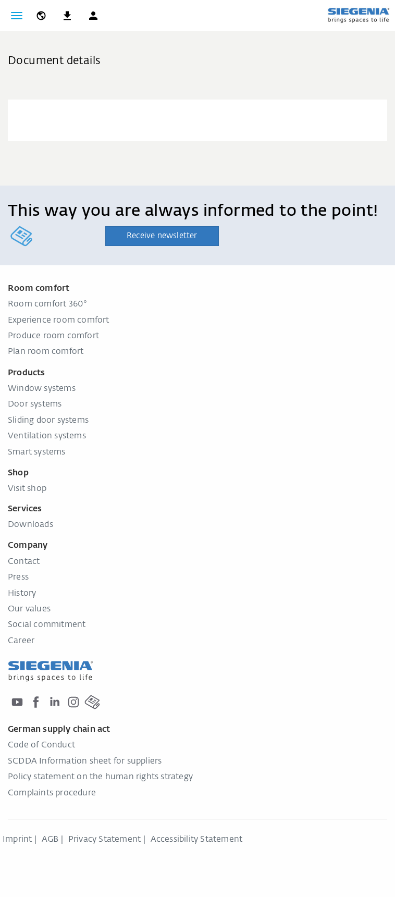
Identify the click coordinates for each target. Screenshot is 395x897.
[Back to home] (358, 15)
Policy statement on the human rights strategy (100, 777)
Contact (24, 562)
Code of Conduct (41, 745)
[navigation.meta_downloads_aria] (67, 16)
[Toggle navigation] (16, 16)
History (22, 593)
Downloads (30, 525)
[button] (93, 16)
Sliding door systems (48, 420)
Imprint (17, 839)
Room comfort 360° (47, 304)
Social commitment (46, 625)
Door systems (34, 404)
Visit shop (27, 489)
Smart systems (37, 452)
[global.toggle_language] (41, 16)
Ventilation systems (47, 436)
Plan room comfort (45, 352)
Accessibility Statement (197, 839)
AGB (50, 839)
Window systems (42, 389)
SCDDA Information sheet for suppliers (85, 761)
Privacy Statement (104, 839)
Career (21, 641)
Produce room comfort (53, 336)
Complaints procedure (52, 793)
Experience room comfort (58, 320)
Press (18, 577)
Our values (29, 609)
